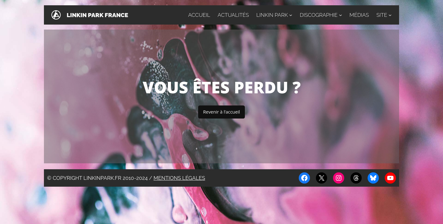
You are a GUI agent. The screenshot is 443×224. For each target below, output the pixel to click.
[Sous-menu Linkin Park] (290, 14)
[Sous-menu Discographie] (340, 14)
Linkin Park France (97, 15)
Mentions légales (179, 178)
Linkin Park (272, 15)
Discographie (318, 15)
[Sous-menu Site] (390, 14)
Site (381, 15)
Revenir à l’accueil (221, 112)
